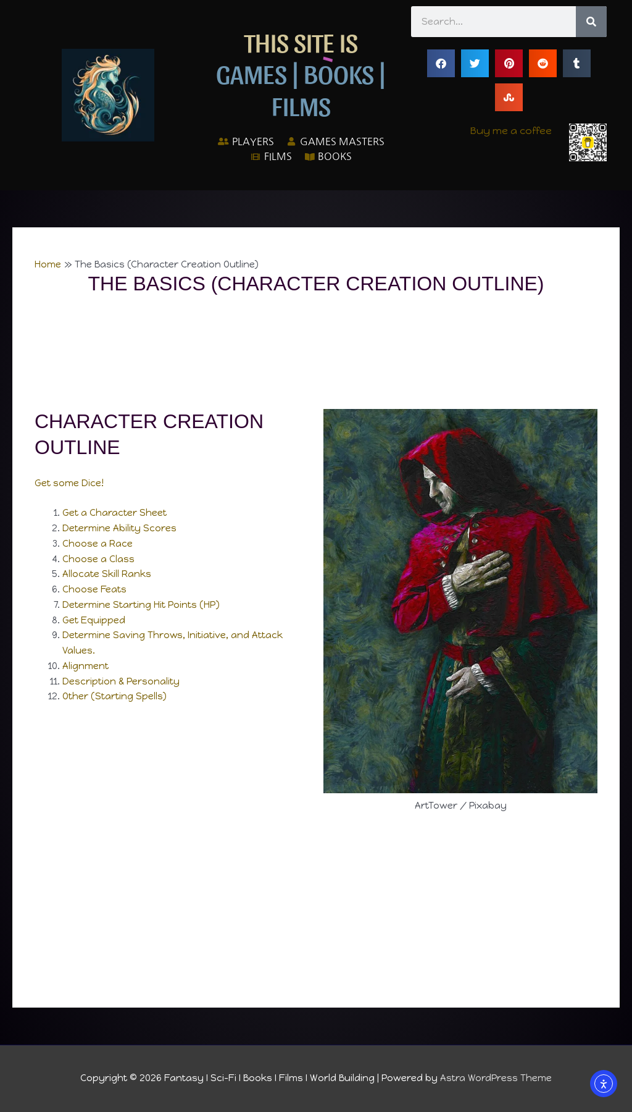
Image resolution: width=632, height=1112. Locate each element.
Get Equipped (93, 620)
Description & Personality (121, 681)
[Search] (591, 21)
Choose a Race (97, 543)
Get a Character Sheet (114, 512)
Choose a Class (98, 559)
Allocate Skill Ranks (106, 573)
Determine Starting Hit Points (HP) (141, 604)
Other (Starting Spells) (114, 696)
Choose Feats (94, 589)
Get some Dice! (69, 483)
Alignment (85, 666)
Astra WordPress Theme (496, 1078)
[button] (441, 63)
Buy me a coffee (511, 131)
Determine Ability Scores (119, 528)
